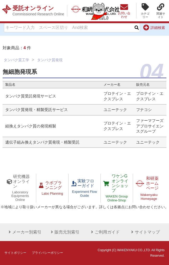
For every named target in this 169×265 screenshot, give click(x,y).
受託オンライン (38, 10)
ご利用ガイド (104, 232)
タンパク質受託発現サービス (30, 96)
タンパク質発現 (50, 60)
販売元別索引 (64, 232)
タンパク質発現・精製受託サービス (36, 110)
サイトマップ (145, 232)
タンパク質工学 (16, 60)
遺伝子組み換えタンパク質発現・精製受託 (42, 142)
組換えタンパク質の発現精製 (30, 126)
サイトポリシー (15, 253)
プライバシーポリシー (47, 253)
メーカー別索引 (24, 232)
